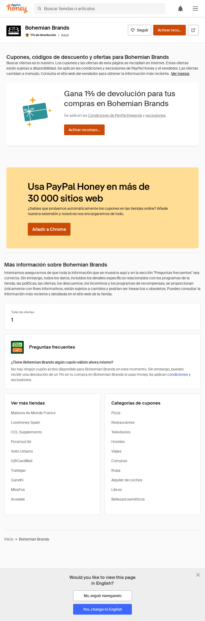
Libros (116, 489)
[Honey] (17, 8)
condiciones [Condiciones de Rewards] (177, 374)
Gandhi (17, 480)
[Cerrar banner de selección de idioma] (198, 575)
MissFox (18, 489)
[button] (195, 8)
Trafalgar (18, 470)
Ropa (115, 470)
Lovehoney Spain (25, 422)
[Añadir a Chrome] (49, 229)
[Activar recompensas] (169, 30)
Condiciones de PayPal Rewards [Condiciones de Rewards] (115, 115)
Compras (119, 460)
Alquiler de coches (126, 480)
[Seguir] (139, 30)
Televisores (120, 432)
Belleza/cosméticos (128, 499)
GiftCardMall (21, 460)
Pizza (115, 412)
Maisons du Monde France (33, 412)
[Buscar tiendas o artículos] (99, 8)
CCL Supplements (26, 432)
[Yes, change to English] (102, 609)
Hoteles (118, 441)
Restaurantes (123, 422)
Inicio (8, 539)
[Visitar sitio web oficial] (193, 30)
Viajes (116, 451)
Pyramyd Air (21, 441)
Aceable (18, 499)
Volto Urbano (22, 451)
